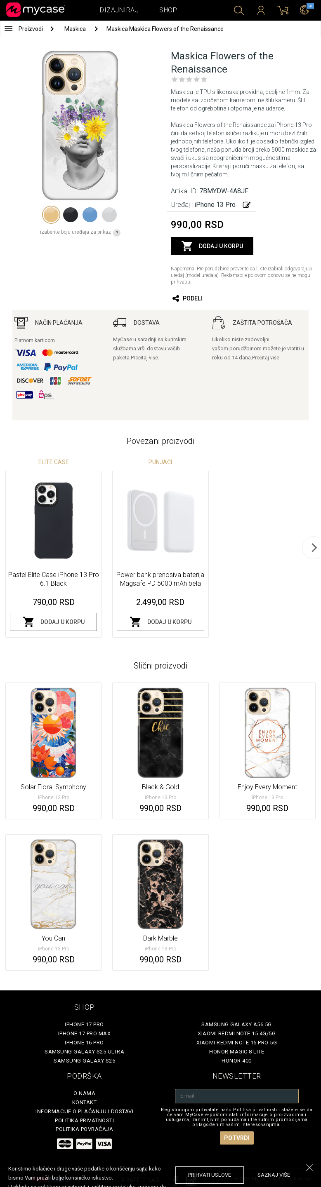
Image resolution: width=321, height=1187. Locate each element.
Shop (168, 10)
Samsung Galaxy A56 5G (236, 1024)
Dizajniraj (119, 10)
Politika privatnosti (84, 1120)
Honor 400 (237, 1061)
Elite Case (53, 462)
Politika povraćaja (84, 1129)
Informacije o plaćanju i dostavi (84, 1111)
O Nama (84, 1093)
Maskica (75, 29)
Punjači (160, 462)
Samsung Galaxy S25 (84, 1061)
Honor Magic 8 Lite (236, 1052)
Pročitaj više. (145, 358)
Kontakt (84, 1102)
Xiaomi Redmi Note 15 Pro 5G (236, 1042)
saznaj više (273, 1175)
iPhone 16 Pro (84, 1042)
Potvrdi (237, 1138)
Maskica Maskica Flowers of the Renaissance (165, 29)
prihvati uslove (209, 1175)
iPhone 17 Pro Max (84, 1033)
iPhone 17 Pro (84, 1024)
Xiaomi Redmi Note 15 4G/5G (237, 1033)
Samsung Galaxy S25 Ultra (84, 1052)
